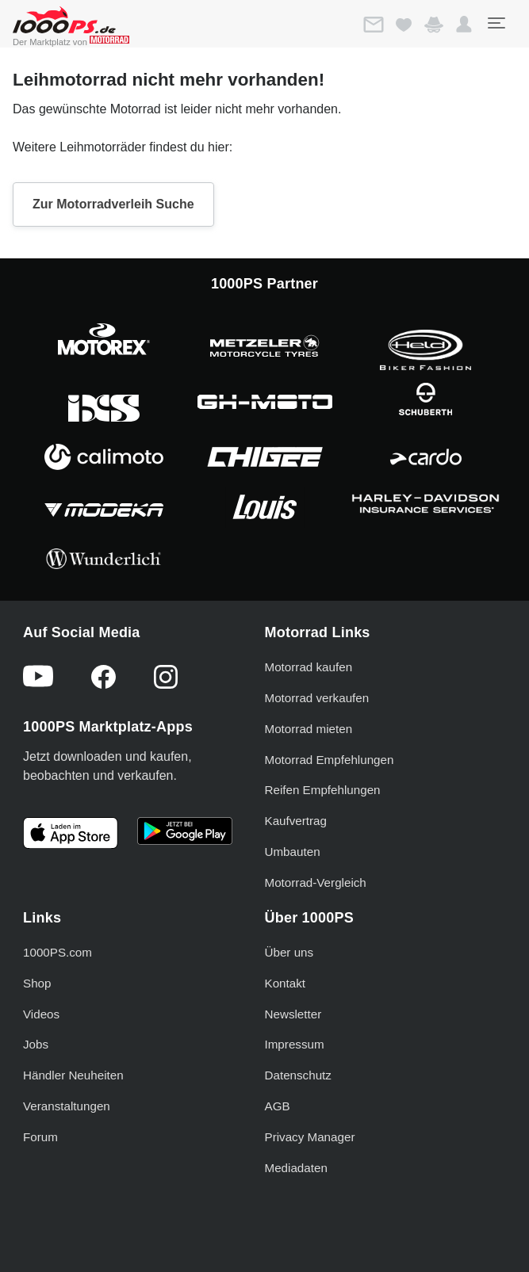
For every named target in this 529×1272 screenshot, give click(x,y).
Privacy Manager (310, 1137)
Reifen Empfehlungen (323, 789)
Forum (40, 1137)
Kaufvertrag (296, 820)
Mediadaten (296, 1168)
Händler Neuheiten (73, 1075)
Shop (37, 983)
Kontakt (285, 983)
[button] (464, 24)
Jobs (35, 1044)
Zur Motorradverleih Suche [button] (113, 204)
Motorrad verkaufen (317, 698)
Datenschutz (298, 1075)
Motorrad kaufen (309, 667)
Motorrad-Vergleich (315, 882)
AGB (277, 1106)
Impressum (294, 1044)
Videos (41, 1014)
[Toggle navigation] (495, 23)
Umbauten (292, 851)
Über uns (289, 952)
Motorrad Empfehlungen (329, 759)
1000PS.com (57, 952)
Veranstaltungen (66, 1106)
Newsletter (293, 1014)
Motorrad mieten (309, 728)
